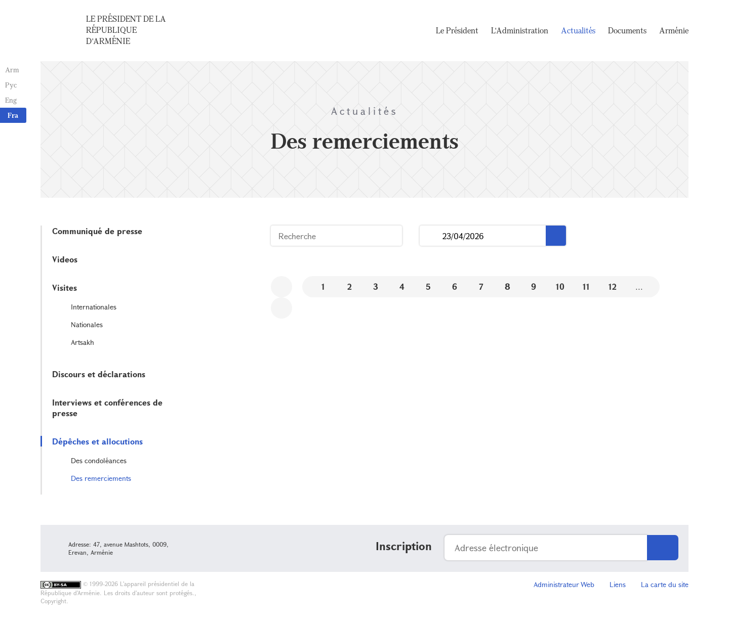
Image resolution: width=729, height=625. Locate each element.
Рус (11, 85)
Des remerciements (101, 478)
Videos (64, 259)
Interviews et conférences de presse (107, 407)
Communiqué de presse (97, 231)
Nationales (87, 324)
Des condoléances (99, 460)
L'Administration (519, 30)
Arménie (673, 30)
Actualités (578, 30)
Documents (627, 30)
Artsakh (82, 342)
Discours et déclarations (98, 374)
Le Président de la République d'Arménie (126, 30)
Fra (13, 115)
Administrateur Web (564, 584)
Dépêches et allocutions (97, 441)
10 (560, 286)
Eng (11, 100)
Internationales (93, 306)
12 (613, 286)
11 (586, 286)
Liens (618, 584)
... (431, 236)
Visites (64, 287)
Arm (12, 69)
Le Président (457, 30)
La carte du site (664, 584)
